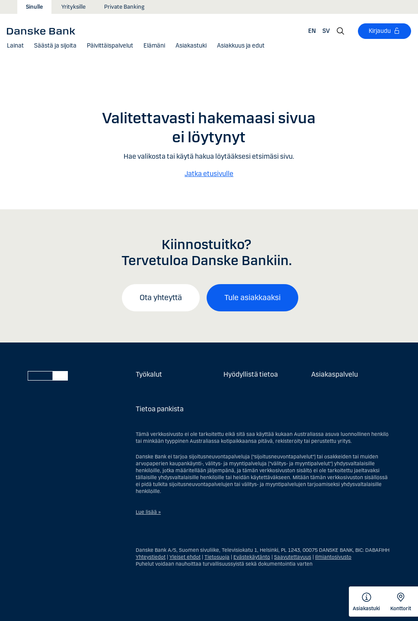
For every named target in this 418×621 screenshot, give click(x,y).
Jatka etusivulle (209, 174)
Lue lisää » (148, 512)
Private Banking (124, 6)
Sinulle (34, 6)
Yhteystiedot (151, 557)
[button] (15, 46)
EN (312, 31)
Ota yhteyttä (161, 297)
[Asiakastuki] (191, 46)
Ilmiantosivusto (333, 557)
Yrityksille (73, 6)
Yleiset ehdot (185, 557)
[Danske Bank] (44, 31)
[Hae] (340, 31)
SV (326, 31)
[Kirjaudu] (384, 31)
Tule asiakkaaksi (252, 297)
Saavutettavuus (292, 557)
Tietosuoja (217, 557)
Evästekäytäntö (251, 557)
